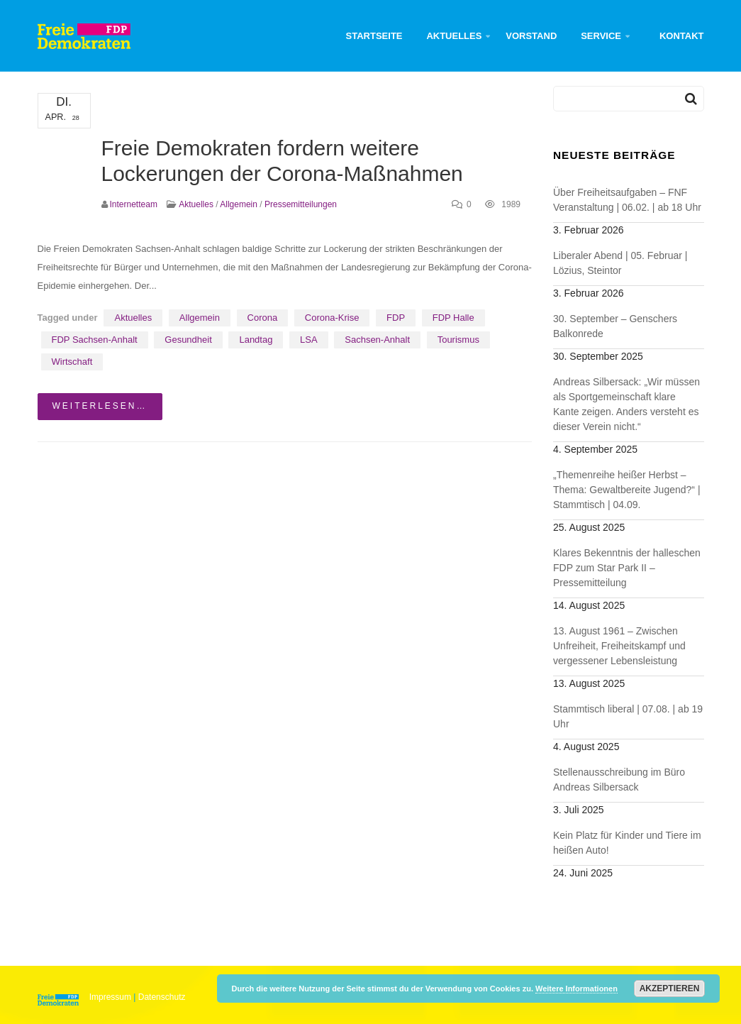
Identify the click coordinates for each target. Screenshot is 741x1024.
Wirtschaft (72, 361)
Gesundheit (188, 339)
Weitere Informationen (576, 988)
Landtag (255, 339)
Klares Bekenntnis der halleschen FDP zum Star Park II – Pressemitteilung (627, 567)
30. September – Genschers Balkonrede (615, 326)
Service (601, 36)
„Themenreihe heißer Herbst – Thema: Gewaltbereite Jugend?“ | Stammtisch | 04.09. (627, 489)
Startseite (374, 36)
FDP (395, 317)
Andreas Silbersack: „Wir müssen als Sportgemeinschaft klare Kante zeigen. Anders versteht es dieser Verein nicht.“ (626, 404)
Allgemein (238, 204)
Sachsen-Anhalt (377, 339)
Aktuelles (453, 36)
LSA (309, 339)
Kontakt (681, 36)
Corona (262, 317)
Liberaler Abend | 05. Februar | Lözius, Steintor (620, 263)
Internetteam (133, 204)
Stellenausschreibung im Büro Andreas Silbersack (619, 779)
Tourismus (458, 339)
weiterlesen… (99, 406)
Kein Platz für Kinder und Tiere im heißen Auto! (627, 843)
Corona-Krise (332, 317)
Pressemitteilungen (300, 204)
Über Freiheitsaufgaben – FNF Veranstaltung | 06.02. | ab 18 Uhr (627, 200)
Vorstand (531, 36)
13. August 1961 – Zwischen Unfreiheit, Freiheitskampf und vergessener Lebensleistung (619, 645)
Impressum (110, 997)
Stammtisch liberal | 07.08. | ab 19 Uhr (628, 716)
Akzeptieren (670, 988)
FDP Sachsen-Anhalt (95, 339)
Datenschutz (162, 997)
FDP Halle (453, 317)
